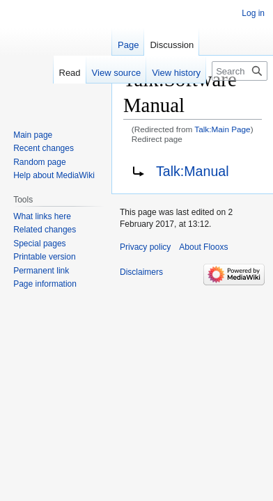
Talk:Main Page (222, 129)
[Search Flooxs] (239, 71)
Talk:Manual (192, 171)
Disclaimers (141, 272)
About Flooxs (203, 247)
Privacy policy (145, 247)
